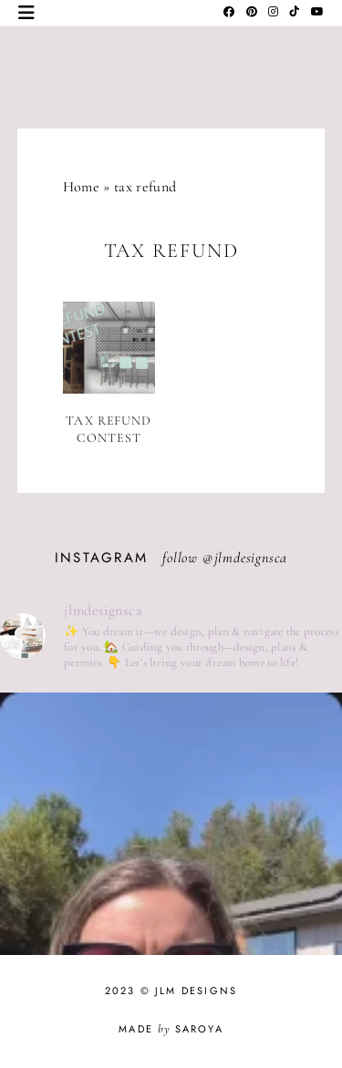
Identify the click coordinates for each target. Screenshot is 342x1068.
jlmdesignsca (251, 558)
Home (81, 187)
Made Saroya (171, 1029)
